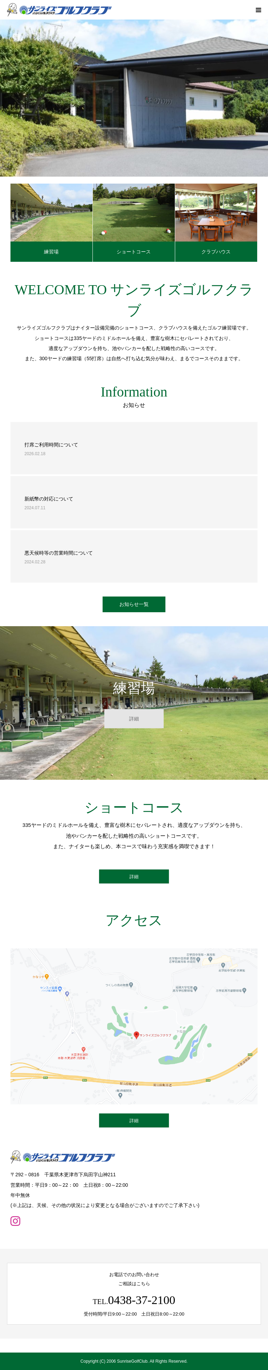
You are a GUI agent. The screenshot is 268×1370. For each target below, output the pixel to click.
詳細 (134, 718)
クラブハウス (216, 251)
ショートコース (134, 251)
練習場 (51, 251)
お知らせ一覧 (134, 604)
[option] (134, 98)
